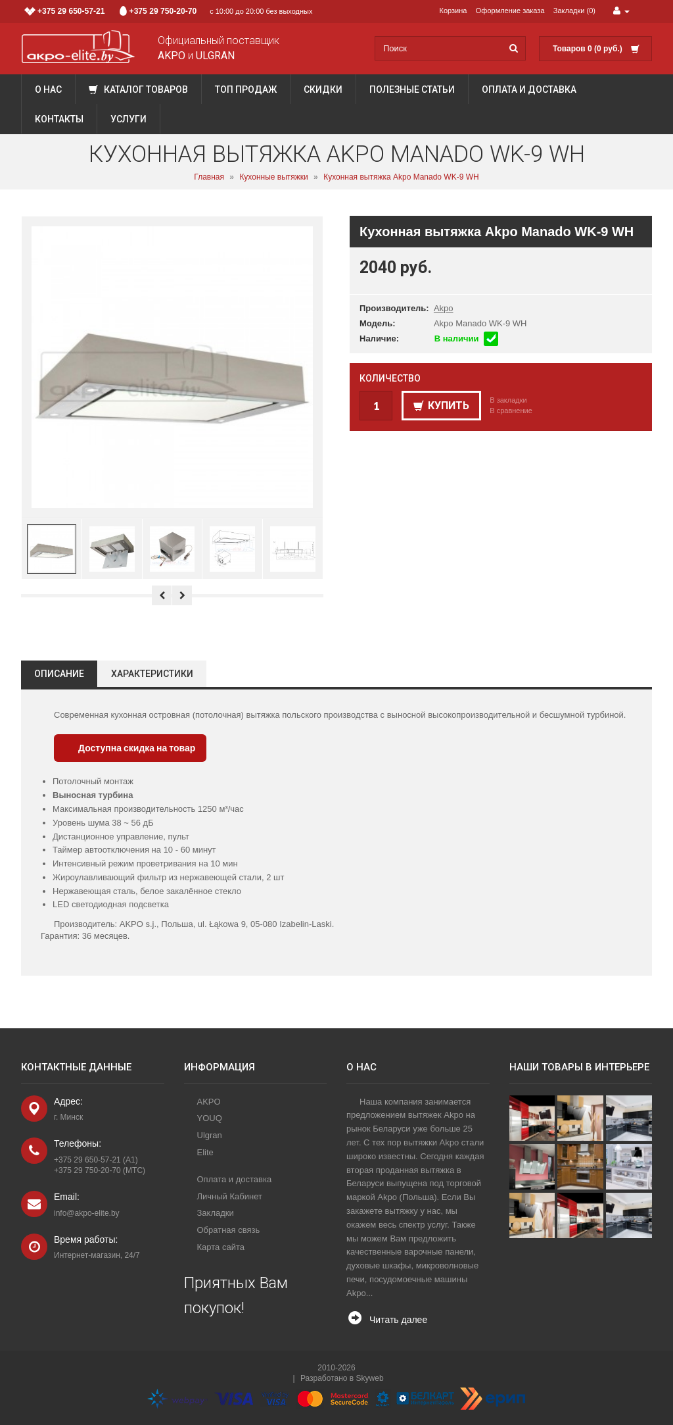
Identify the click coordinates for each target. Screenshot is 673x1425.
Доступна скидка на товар (136, 747)
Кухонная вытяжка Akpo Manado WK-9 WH (401, 177)
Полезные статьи (412, 89)
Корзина (453, 10)
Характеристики (152, 673)
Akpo (443, 308)
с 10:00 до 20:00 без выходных (168, 11)
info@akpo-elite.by (87, 1213)
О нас (48, 89)
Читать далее (398, 1319)
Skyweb (370, 1378)
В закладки (508, 400)
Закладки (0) (574, 10)
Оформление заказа (510, 10)
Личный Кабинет (229, 1196)
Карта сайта (220, 1247)
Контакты (59, 119)
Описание (59, 673)
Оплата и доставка (529, 89)
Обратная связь (228, 1230)
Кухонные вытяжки (273, 177)
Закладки (215, 1213)
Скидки (323, 89)
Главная (209, 177)
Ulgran (209, 1135)
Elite (205, 1152)
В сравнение (511, 410)
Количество (390, 378)
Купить (441, 405)
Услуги (128, 119)
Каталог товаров (138, 89)
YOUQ (209, 1118)
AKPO (209, 1102)
